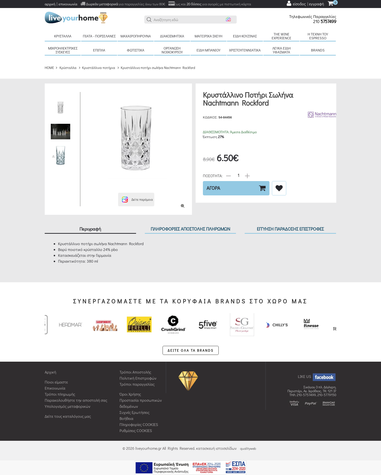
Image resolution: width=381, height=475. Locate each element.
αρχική (50, 3)
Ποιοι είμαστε (56, 381)
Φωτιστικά (135, 50)
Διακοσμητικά (172, 35)
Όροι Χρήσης (130, 394)
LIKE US (317, 376)
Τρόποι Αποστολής (135, 372)
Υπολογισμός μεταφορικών (67, 406)
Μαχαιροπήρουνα (136, 35)
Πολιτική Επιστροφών (138, 378)
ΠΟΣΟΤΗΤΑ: (213, 175)
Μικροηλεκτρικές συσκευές (63, 50)
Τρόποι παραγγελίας (137, 384)
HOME (49, 67)
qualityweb (248, 448)
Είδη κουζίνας (245, 35)
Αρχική (50, 372)
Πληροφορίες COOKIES (139, 424)
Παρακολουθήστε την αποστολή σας (76, 400)
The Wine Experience (281, 36)
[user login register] (305, 3)
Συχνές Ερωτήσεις (134, 412)
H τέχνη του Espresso (318, 36)
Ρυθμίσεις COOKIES (136, 430)
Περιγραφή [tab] (90, 229)
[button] (149, 19)
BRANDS (318, 50)
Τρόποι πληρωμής (60, 394)
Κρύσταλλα (62, 35)
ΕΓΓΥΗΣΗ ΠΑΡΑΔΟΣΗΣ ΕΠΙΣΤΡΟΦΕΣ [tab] (290, 229)
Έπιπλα (99, 50)
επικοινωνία (68, 3)
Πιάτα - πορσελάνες (99, 35)
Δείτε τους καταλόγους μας (68, 416)
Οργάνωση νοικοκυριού (172, 50)
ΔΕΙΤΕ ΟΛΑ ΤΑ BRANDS (191, 350)
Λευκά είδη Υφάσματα (281, 50)
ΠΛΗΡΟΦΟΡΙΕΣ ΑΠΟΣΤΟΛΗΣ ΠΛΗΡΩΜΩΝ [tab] (190, 229)
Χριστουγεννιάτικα (245, 50)
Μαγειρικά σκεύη (208, 35)
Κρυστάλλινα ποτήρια (98, 67)
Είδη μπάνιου (208, 50)
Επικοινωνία (55, 388)
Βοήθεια (126, 418)
